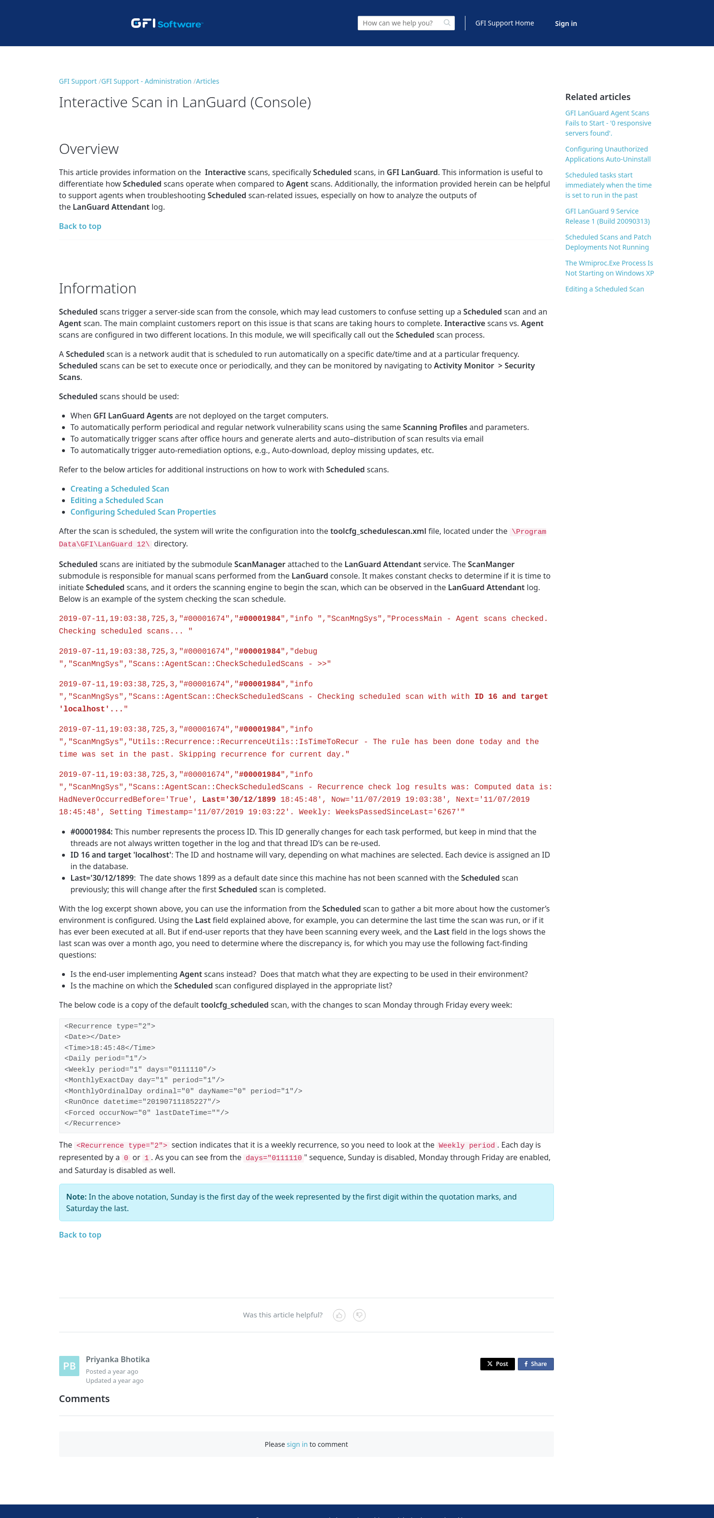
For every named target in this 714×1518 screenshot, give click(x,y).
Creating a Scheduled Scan (120, 488)
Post (497, 1345)
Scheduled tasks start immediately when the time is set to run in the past (608, 185)
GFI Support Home (505, 22)
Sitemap (344, 1502)
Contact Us (311, 1502)
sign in (297, 1425)
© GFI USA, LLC (275, 1502)
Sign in (566, 23)
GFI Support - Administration (146, 81)
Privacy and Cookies (441, 1502)
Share (538, 1346)
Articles (207, 81)
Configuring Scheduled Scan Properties (143, 511)
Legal (368, 1502)
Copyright (395, 1502)
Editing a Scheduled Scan (117, 500)
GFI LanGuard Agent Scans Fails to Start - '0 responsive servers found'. (608, 123)
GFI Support (78, 81)
